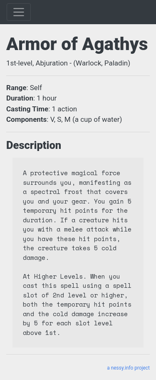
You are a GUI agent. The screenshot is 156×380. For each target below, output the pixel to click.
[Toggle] (19, 12)
